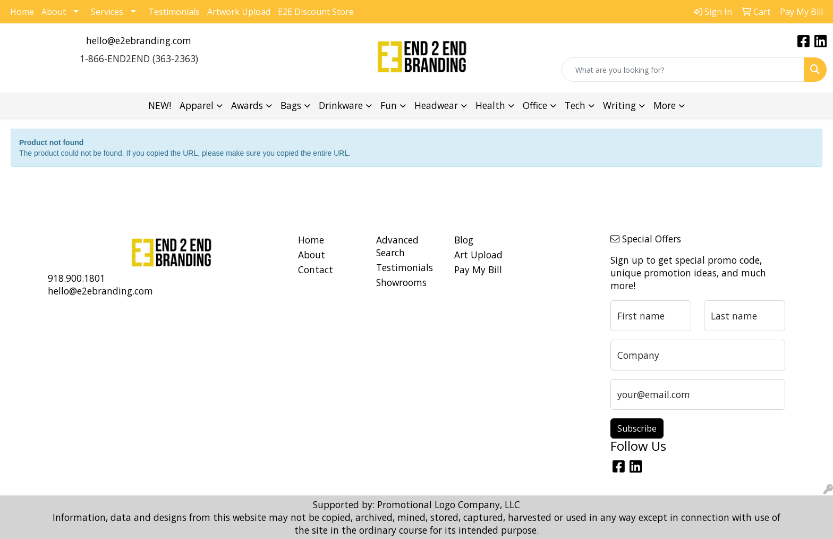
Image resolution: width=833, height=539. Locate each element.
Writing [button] (619, 105)
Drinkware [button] (341, 105)
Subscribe (637, 428)
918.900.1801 (76, 278)
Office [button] (535, 105)
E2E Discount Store (316, 12)
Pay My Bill (478, 269)
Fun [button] (388, 105)
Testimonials (174, 12)
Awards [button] (247, 105)
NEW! (159, 105)
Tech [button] (575, 105)
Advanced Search (397, 246)
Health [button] (490, 105)
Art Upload (478, 254)
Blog (463, 239)
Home (22, 12)
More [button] (664, 105)
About (53, 12)
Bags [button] (290, 105)
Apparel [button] (197, 105)
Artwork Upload (238, 12)
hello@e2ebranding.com (138, 40)
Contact (315, 269)
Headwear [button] (436, 105)
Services (107, 12)
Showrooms (401, 282)
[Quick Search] (683, 69)
